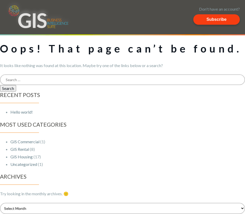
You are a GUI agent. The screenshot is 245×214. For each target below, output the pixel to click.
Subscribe (217, 19)
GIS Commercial (24, 141)
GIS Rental (19, 149)
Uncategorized (23, 164)
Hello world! (21, 111)
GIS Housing (21, 156)
